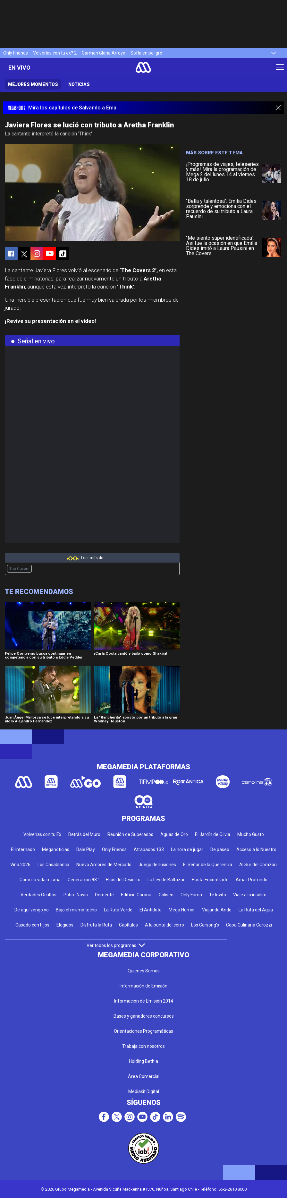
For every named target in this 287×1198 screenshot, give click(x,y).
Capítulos (128, 924)
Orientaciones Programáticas (143, 1031)
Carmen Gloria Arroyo (103, 53)
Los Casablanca (53, 864)
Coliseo (166, 894)
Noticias (79, 84)
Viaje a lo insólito (249, 894)
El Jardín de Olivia (212, 834)
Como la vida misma (40, 879)
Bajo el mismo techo (76, 909)
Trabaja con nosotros (143, 1046)
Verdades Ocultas (38, 894)
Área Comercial (143, 1076)
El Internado (23, 849)
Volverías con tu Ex (42, 834)
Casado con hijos (32, 924)
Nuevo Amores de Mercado (103, 864)
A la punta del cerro (164, 924)
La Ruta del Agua (256, 909)
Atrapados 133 (149, 849)
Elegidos (64, 924)
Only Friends (15, 53)
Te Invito (217, 894)
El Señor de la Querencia (207, 864)
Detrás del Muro (84, 834)
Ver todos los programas (116, 945)
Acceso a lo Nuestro (256, 849)
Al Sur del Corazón (258, 864)
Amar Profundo (251, 879)
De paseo (219, 849)
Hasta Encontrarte (210, 879)
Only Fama (191, 894)
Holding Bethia (143, 1061)
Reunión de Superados (130, 834)
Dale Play (85, 849)
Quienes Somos (144, 970)
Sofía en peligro (146, 53)
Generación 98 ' (83, 879)
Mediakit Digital (143, 1091)
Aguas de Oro (174, 834)
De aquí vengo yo (31, 909)
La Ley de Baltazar (166, 879)
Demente (104, 894)
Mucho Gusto (250, 834)
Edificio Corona (136, 894)
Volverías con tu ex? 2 (55, 53)
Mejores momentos (33, 84)
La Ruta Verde (118, 909)
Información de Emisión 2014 (143, 1001)
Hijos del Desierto (123, 879)
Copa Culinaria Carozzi (249, 924)
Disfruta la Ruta (96, 924)
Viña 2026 (20, 864)
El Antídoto (150, 909)
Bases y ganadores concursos (144, 1016)
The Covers (19, 568)
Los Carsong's (205, 924)
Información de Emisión (143, 985)
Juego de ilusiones (157, 864)
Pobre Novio (75, 894)
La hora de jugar (187, 849)
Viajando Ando (217, 909)
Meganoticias (55, 849)
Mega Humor (182, 909)
